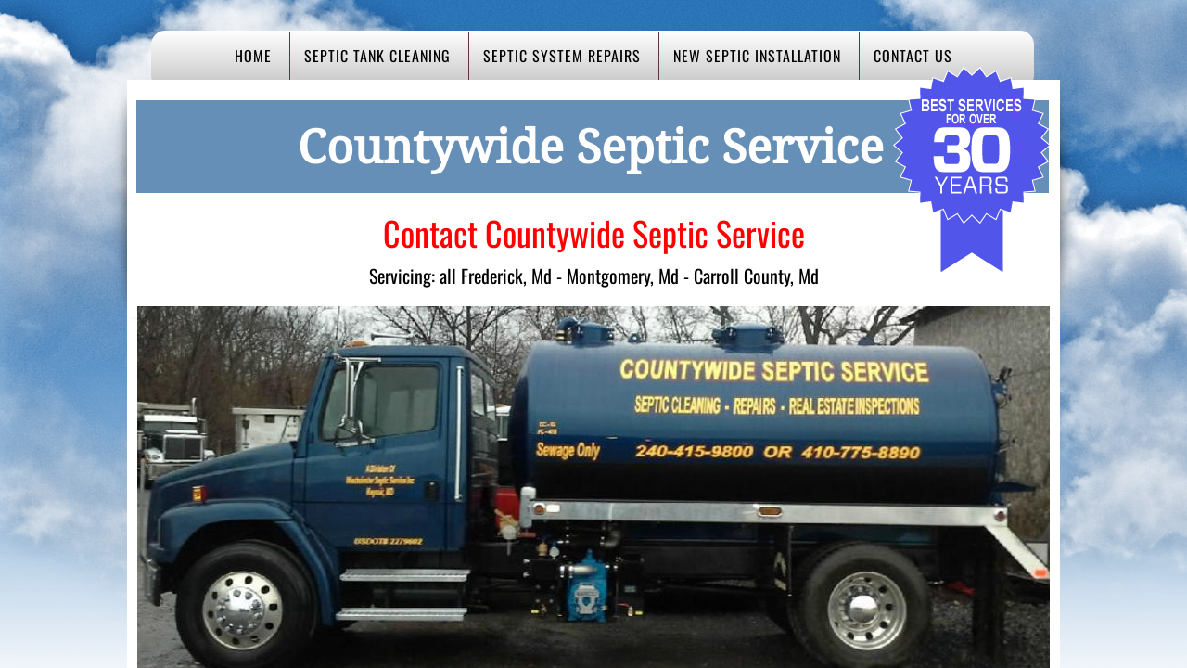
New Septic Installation (757, 56)
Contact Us (913, 56)
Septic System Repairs (562, 56)
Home (253, 56)
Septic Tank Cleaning (377, 56)
